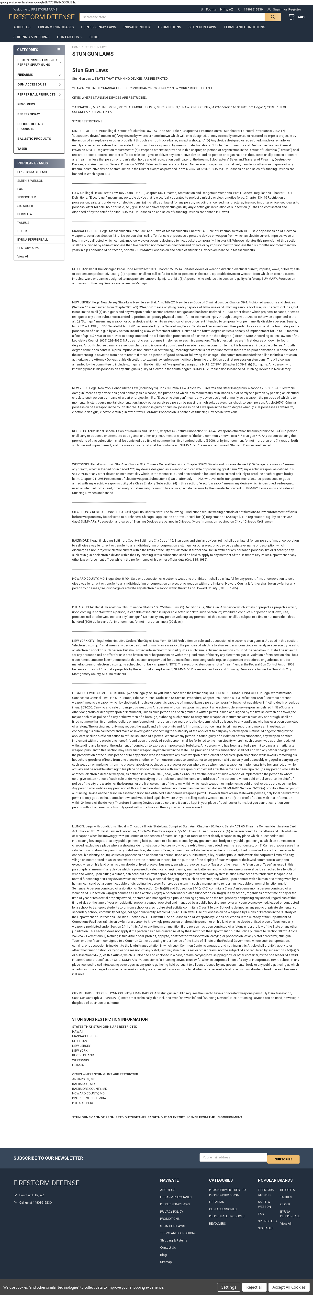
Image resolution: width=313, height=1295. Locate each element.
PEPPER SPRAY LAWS (98, 32)
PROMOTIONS (169, 32)
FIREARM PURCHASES (56, 32)
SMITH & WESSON (30, 185)
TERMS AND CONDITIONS (244, 32)
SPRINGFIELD (26, 202)
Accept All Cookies (289, 1287)
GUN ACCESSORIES (39, 89)
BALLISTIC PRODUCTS (34, 143)
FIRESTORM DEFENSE (32, 177)
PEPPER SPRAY (28, 119)
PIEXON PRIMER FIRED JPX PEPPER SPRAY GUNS (40, 67)
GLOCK (22, 236)
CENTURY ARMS (28, 253)
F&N (20, 194)
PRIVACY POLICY (137, 32)
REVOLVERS (26, 109)
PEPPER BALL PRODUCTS (39, 99)
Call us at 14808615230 (35, 1205)
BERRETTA (24, 219)
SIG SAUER (25, 211)
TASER (22, 153)
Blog (94, 42)
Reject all (254, 1287)
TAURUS (23, 227)
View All (23, 261)
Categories (27, 55)
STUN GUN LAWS (202, 32)
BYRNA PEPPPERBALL (32, 244)
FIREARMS (39, 79)
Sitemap (166, 1265)
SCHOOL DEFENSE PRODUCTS (30, 131)
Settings (228, 1287)
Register (294, 9)
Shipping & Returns (31, 42)
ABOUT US (22, 32)
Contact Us (69, 42)
